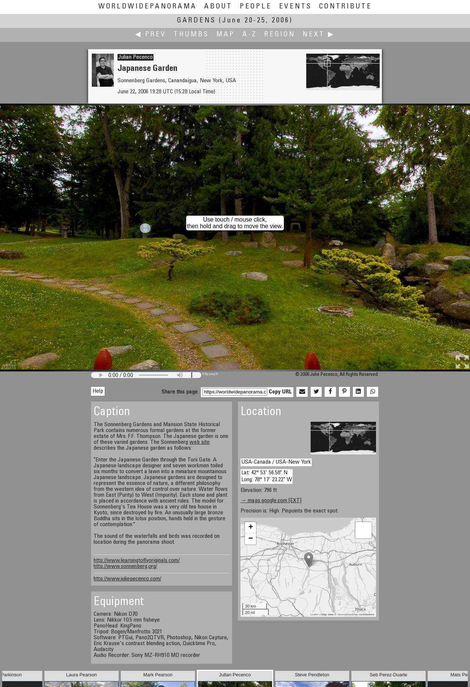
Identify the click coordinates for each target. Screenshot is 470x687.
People (256, 6)
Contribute (345, 6)
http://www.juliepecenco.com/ (127, 579)
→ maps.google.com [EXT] (271, 501)
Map (225, 34)
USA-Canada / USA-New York (276, 462)
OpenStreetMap (347, 614)
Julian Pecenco (135, 57)
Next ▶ (319, 34)
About (218, 6)
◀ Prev (150, 34)
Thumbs (191, 34)
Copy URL (280, 392)
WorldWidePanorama (147, 6)
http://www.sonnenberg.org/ (125, 566)
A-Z (249, 34)
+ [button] (250, 527)
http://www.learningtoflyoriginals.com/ (137, 561)
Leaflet (314, 614)
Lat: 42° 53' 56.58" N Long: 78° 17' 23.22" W (266, 476)
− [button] (250, 538)
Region (279, 34)
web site (199, 442)
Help (98, 391)
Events (295, 6)
